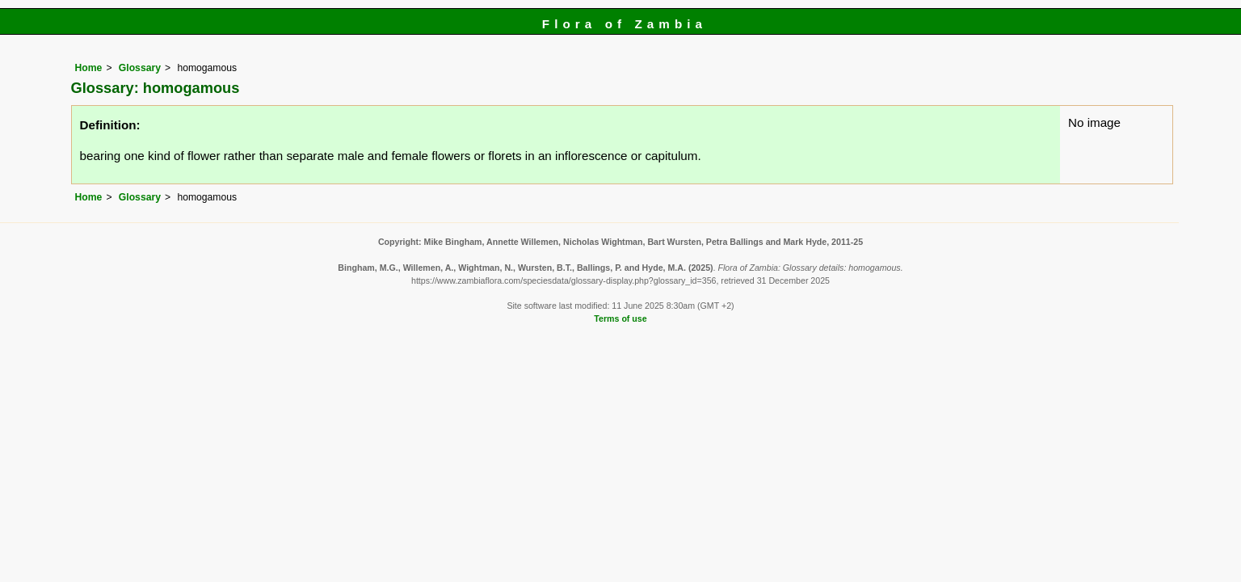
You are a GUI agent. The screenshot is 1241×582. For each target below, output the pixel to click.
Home (89, 68)
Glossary (140, 68)
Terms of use (620, 318)
